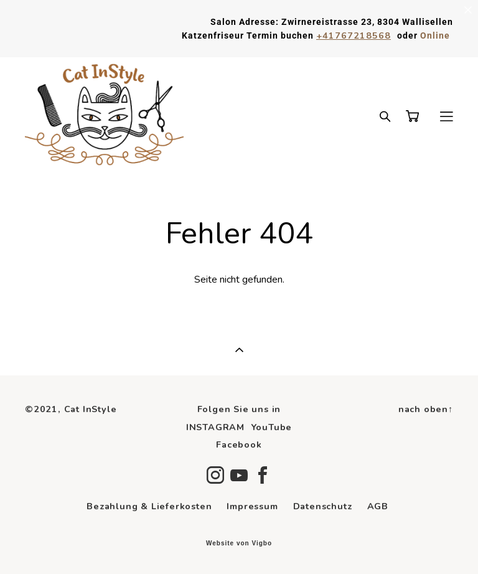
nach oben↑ (425, 409)
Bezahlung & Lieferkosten (149, 506)
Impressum (252, 506)
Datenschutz (322, 506)
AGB (377, 506)
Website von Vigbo (239, 543)
